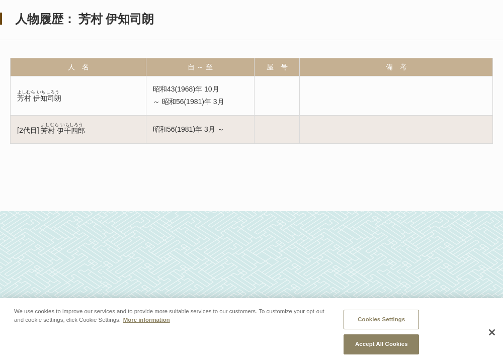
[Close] (492, 335)
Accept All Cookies (381, 347)
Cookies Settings (381, 322)
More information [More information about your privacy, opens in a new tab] (146, 322)
